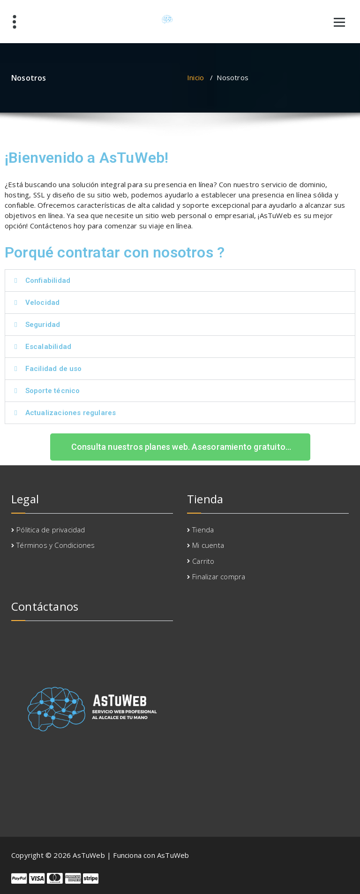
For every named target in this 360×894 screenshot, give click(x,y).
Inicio (195, 77)
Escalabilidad (48, 346)
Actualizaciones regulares (70, 413)
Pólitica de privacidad (50, 529)
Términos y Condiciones (55, 545)
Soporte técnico (52, 390)
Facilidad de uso (53, 368)
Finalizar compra (218, 576)
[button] (180, 280)
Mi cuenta (208, 545)
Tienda (203, 529)
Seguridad (42, 324)
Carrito (203, 561)
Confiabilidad (48, 280)
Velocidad (42, 302)
